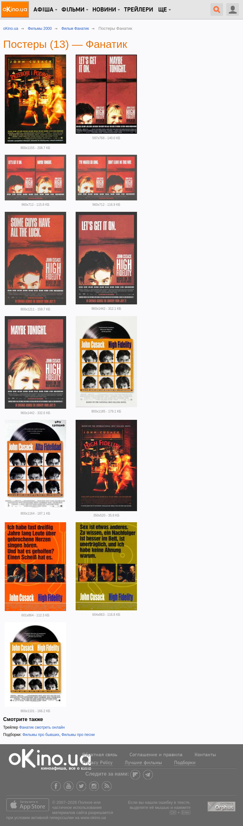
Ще (162, 10)
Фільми (72, 10)
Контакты (205, 755)
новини (104, 10)
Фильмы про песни (78, 734)
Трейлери (138, 10)
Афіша (43, 10)
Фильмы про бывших (40, 734)
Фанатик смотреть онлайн (42, 727)
